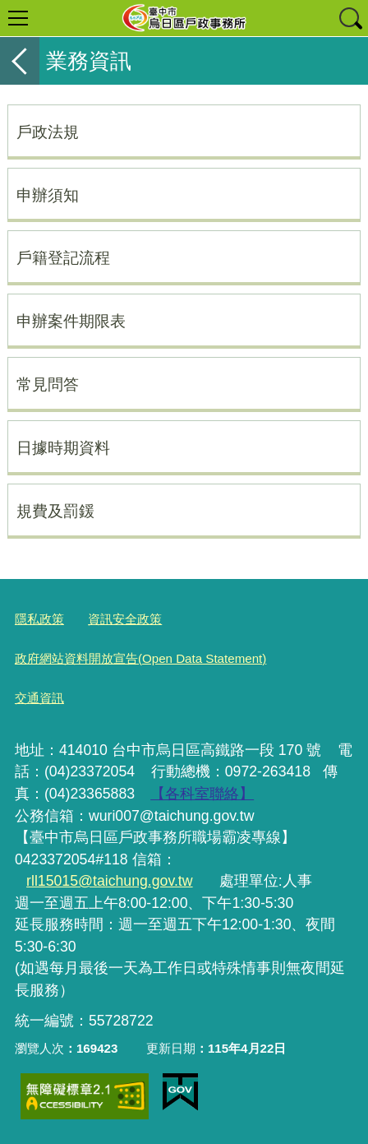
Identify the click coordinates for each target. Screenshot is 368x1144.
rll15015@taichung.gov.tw (109, 881)
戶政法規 (47, 132)
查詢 (350, 18)
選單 (18, 18)
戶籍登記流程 (63, 257)
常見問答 (47, 384)
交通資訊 (39, 698)
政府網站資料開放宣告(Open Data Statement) (140, 658)
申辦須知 (47, 195)
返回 (19, 61)
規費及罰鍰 (55, 511)
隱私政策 (39, 619)
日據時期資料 (63, 447)
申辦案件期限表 (71, 321)
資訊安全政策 (125, 619)
